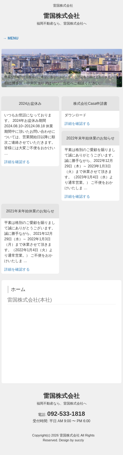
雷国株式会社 (62, 18)
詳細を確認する (17, 162)
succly (79, 440)
